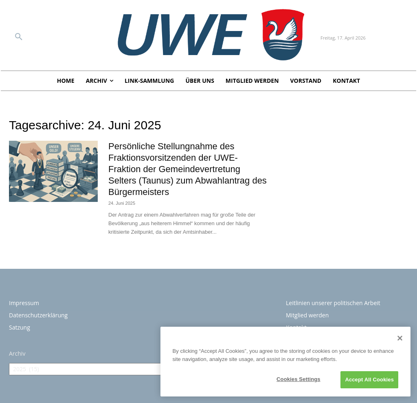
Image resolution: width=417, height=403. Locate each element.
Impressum (24, 303)
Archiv (17, 353)
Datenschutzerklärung (38, 315)
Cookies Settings (298, 379)
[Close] (399, 338)
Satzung (19, 327)
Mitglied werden (307, 315)
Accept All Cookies (369, 379)
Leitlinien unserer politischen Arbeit (333, 303)
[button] (19, 37)
